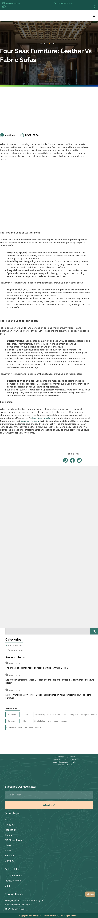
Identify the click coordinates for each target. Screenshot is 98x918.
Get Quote (90, 894)
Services (9, 855)
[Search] (94, 631)
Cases (8, 835)
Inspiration (10, 830)
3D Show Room (13, 840)
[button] (94, 15)
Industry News (13, 880)
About (8, 850)
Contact (9, 860)
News (8, 845)
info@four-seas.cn (13, 3)
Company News (13, 875)
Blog (7, 885)
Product (9, 824)
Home (8, 819)
